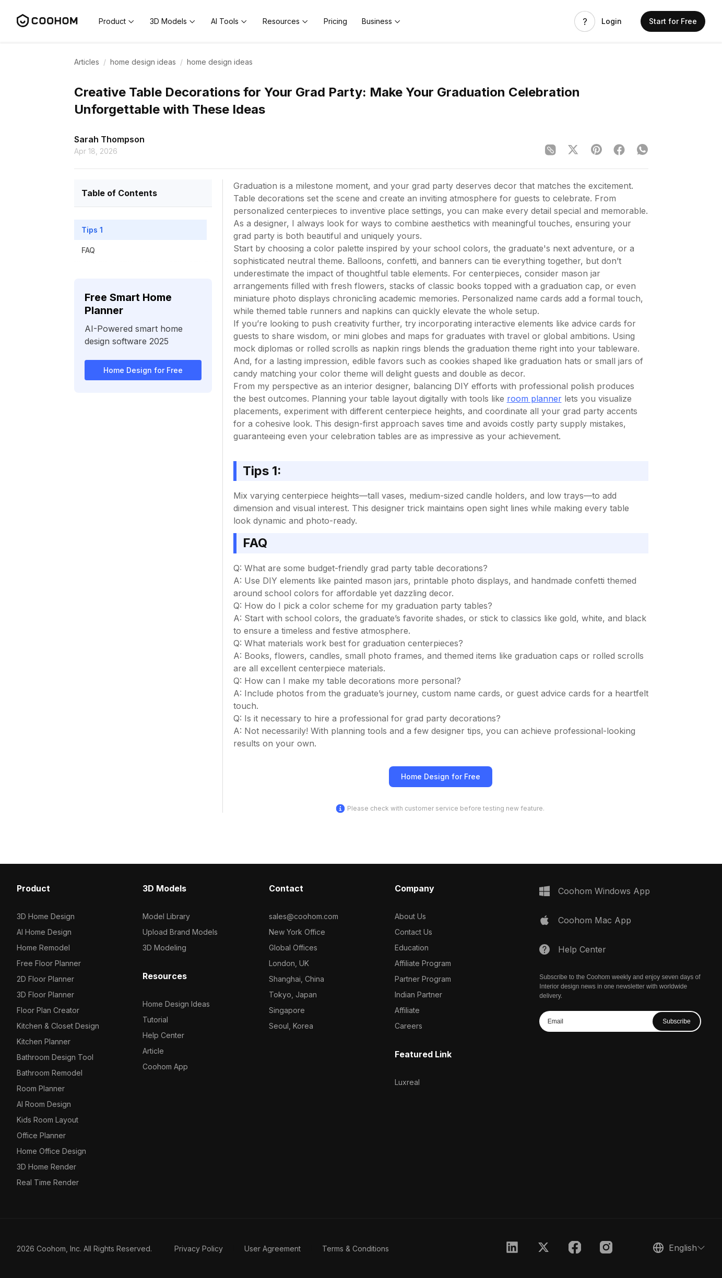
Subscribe (676, 1021)
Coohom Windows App (604, 891)
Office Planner (41, 1135)
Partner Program (423, 978)
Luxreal (407, 1082)
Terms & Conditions (355, 1248)
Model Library (166, 916)
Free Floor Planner (49, 963)
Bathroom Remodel (49, 1072)
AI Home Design (44, 931)
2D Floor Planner (45, 978)
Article (153, 1050)
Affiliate (407, 1010)
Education (412, 947)
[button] (117, 21)
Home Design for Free (143, 370)
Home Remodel (43, 947)
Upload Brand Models (180, 931)
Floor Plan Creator (48, 1010)
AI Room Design (44, 1104)
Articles (86, 61)
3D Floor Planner (45, 994)
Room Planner (41, 1088)
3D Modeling (164, 947)
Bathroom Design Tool (55, 1057)
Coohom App (165, 1066)
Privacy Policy (198, 1248)
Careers (408, 1025)
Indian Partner (418, 994)
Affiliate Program (423, 963)
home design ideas (143, 61)
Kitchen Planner (43, 1041)
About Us (410, 916)
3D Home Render (46, 1166)
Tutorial (155, 1019)
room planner (534, 398)
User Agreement (272, 1248)
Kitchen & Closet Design (58, 1025)
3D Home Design (46, 916)
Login (611, 21)
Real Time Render (48, 1182)
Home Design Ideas (176, 1003)
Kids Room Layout (47, 1119)
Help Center (163, 1035)
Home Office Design (51, 1151)
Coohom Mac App (594, 920)
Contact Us (413, 931)
